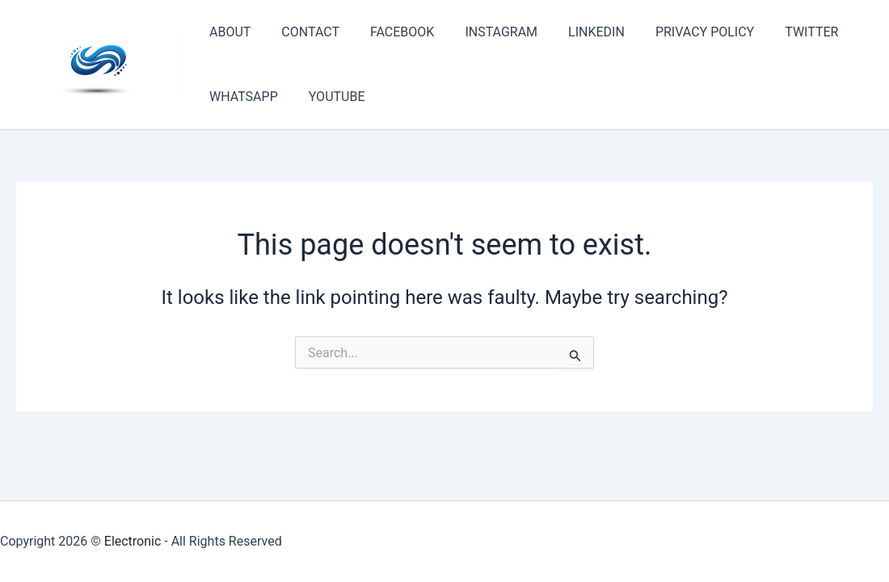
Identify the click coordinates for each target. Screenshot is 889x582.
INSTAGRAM (484, 32)
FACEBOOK (390, 32)
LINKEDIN (574, 32)
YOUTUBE (329, 96)
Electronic (133, 541)
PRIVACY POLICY (678, 32)
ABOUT (227, 32)
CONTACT (303, 32)
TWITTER (780, 32)
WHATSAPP (241, 96)
